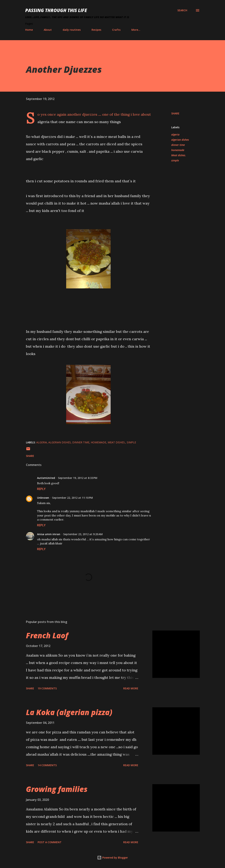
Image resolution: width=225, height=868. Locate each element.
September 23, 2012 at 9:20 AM (83, 534)
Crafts (116, 29)
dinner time (178, 145)
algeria (175, 134)
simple (175, 160)
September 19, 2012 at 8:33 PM (77, 478)
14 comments (47, 765)
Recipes (96, 29)
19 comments (47, 688)
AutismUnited (46, 478)
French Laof (47, 635)
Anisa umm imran (48, 534)
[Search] (182, 10)
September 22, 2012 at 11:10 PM (72, 497)
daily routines (72, 29)
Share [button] (175, 113)
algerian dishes (180, 139)
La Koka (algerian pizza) (69, 712)
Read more (130, 688)
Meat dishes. (178, 155)
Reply (41, 489)
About (48, 29)
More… (135, 29)
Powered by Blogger (112, 857)
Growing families (56, 789)
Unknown (43, 497)
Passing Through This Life (56, 10)
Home (29, 29)
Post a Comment (50, 842)
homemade (177, 150)
